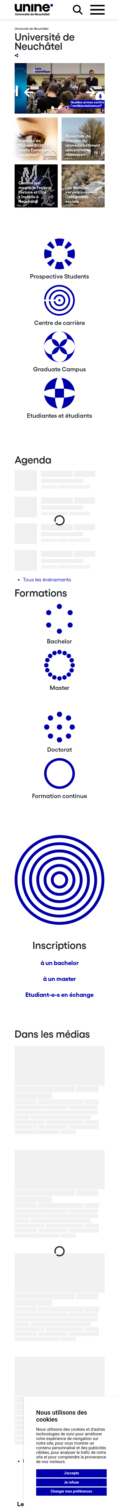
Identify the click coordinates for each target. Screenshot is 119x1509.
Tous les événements (47, 579)
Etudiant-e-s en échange (59, 994)
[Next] (90, 92)
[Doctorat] (59, 729)
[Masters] (59, 667)
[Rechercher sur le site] (78, 10)
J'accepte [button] (71, 1473)
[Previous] (28, 92)
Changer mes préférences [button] (71, 1491)
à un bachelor (60, 962)
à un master (59, 978)
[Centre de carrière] (59, 302)
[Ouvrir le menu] (97, 10)
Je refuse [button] (71, 1482)
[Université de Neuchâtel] (34, 9)
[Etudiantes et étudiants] (59, 395)
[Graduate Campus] (59, 348)
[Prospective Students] (59, 255)
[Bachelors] (59, 620)
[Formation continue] (59, 775)
